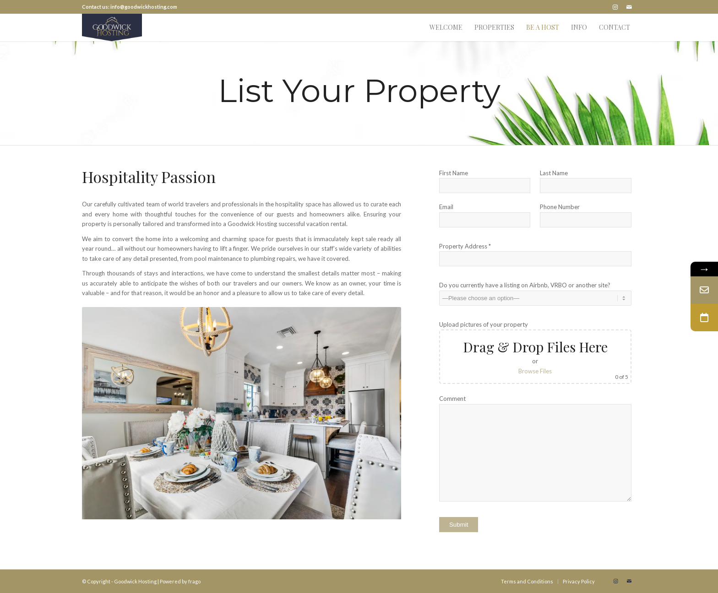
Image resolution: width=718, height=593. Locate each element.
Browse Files (535, 371)
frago (194, 581)
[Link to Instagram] (615, 7)
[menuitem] (446, 27)
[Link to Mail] (629, 7)
